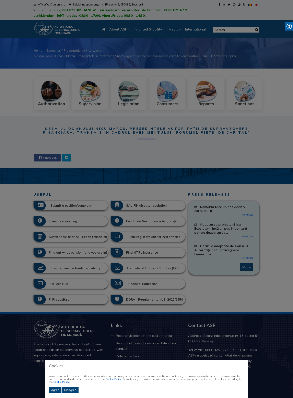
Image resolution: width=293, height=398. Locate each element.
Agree (55, 390)
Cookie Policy (113, 379)
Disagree (70, 390)
